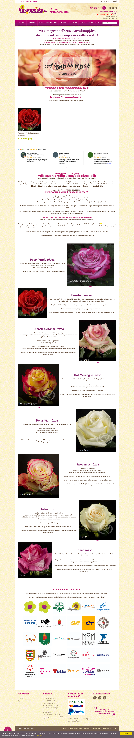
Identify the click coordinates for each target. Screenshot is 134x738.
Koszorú (98, 23)
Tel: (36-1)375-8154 (48, 698)
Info (27, 1)
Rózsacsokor (73, 23)
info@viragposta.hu (49, 703)
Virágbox (63, 23)
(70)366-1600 (51, 701)
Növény (82, 23)
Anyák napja (32, 23)
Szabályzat (39, 735)
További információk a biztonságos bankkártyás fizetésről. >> (78, 720)
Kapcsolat (21, 1)
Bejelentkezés (105, 1)
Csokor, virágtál (51, 23)
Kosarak (90, 23)
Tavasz (41, 23)
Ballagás (22, 23)
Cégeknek (21, 701)
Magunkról (33, 1)
